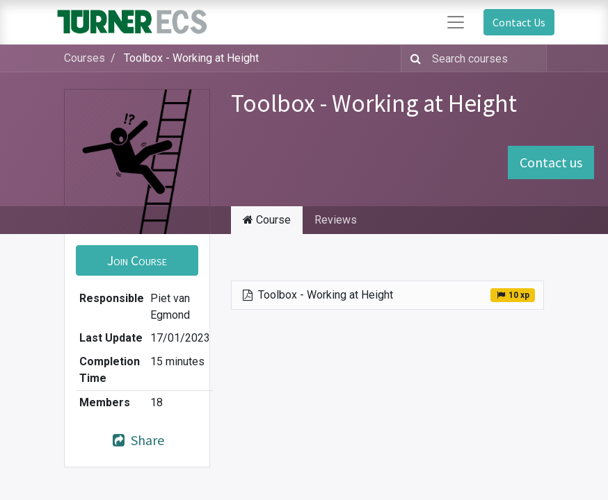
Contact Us (519, 22)
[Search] (412, 58)
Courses (84, 58)
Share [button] (137, 440)
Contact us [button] (551, 162)
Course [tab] (267, 219)
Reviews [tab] (335, 219)
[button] (137, 260)
